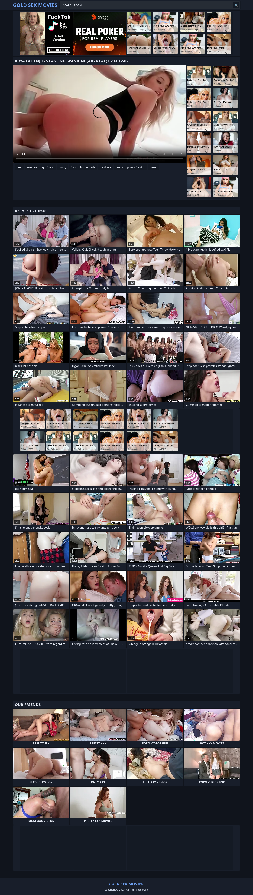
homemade (87, 167)
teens (119, 167)
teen (19, 167)
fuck (73, 167)
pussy (62, 167)
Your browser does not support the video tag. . (99, 114)
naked (154, 167)
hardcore (106, 167)
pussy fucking (136, 167)
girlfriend (48, 167)
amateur (32, 167)
